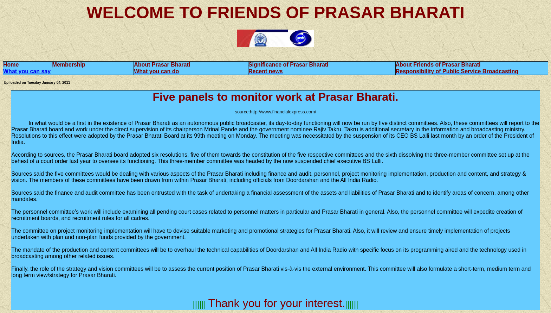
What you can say (27, 71)
